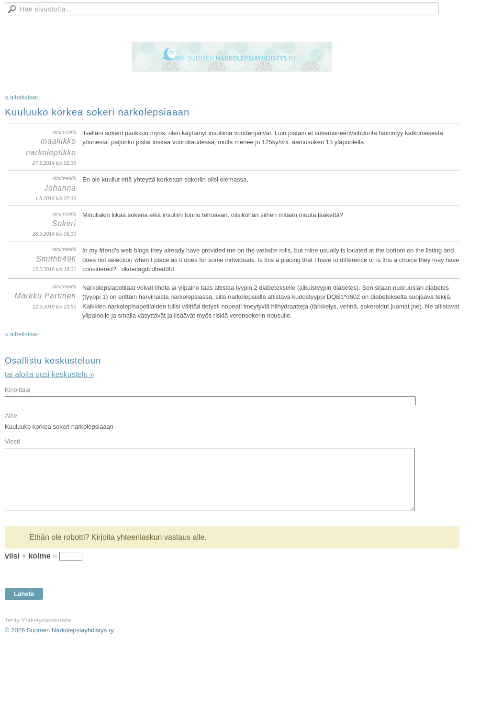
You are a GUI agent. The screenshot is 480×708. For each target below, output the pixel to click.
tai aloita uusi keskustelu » (49, 374)
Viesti (12, 441)
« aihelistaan (22, 97)
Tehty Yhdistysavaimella (38, 620)
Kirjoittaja (17, 389)
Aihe (11, 415)
